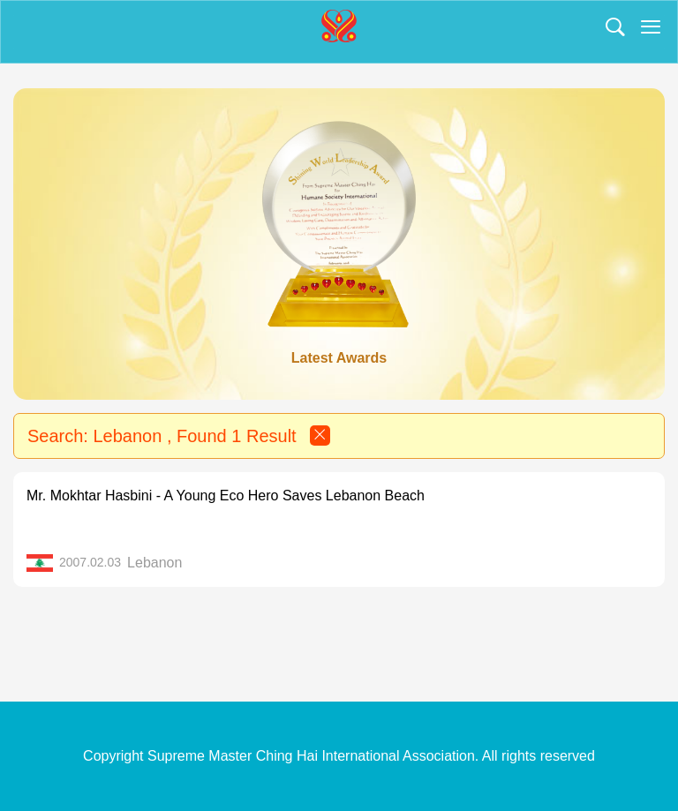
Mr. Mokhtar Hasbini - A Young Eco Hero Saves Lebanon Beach (225, 495)
